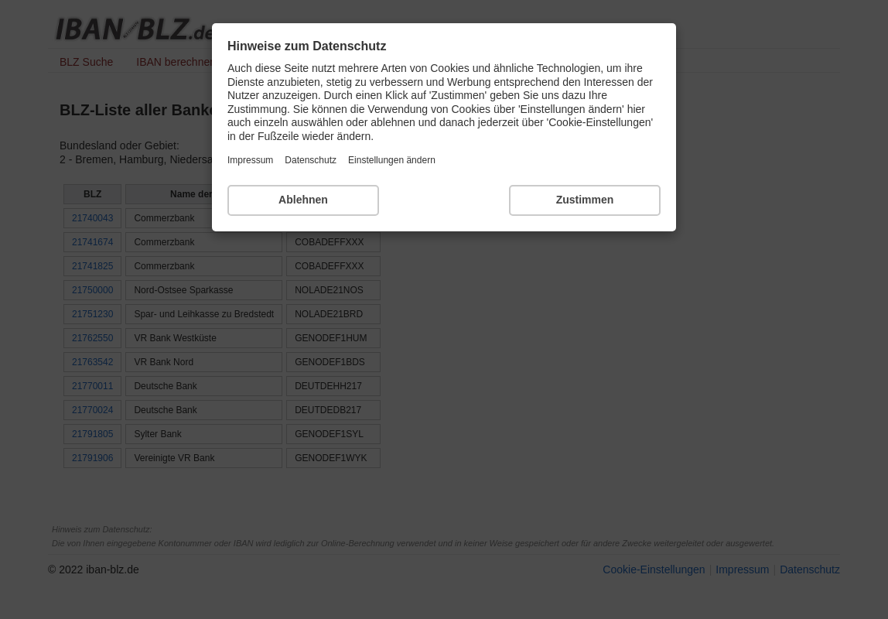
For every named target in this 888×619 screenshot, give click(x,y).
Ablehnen (303, 199)
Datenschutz (310, 160)
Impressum (250, 160)
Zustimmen (585, 199)
